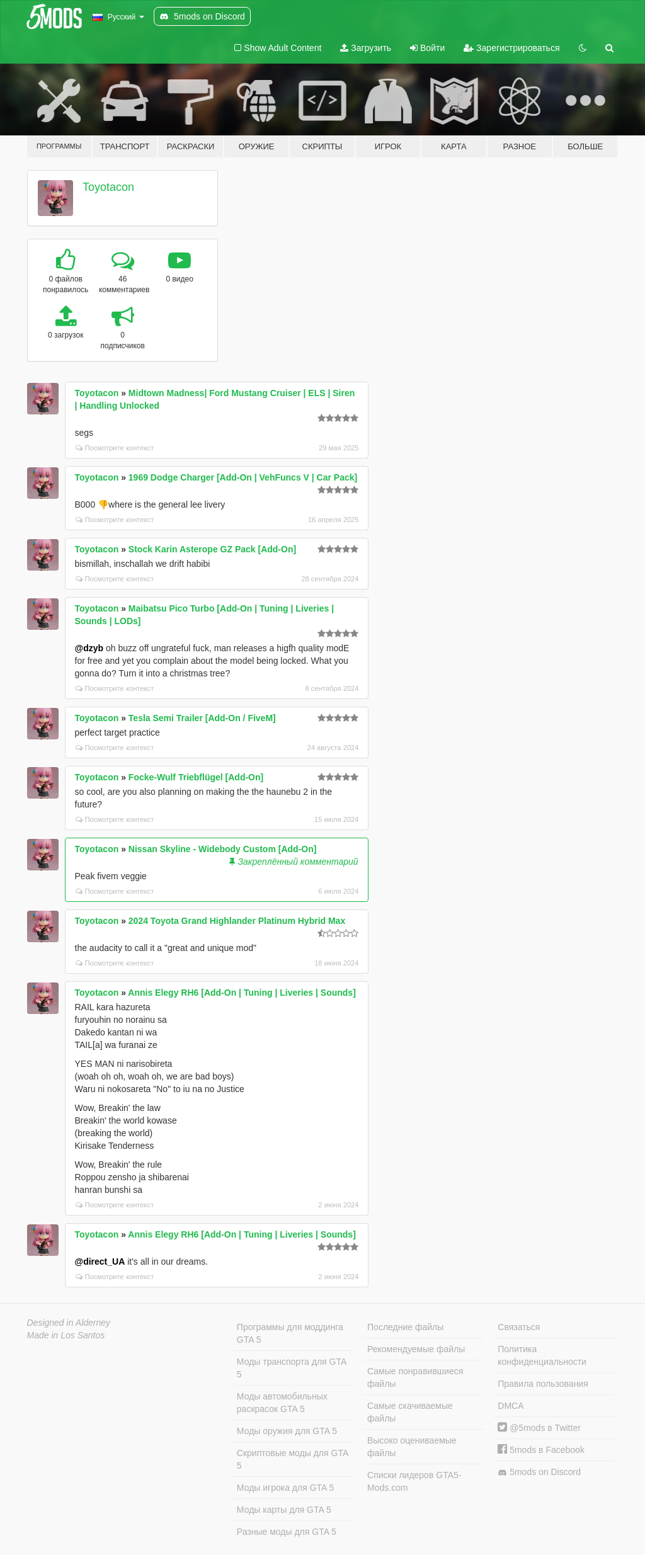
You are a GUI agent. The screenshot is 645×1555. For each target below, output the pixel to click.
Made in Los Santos (66, 1335)
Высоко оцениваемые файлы (412, 1446)
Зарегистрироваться (511, 48)
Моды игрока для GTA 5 (285, 1488)
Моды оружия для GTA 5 (287, 1431)
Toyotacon (108, 187)
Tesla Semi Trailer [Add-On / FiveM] (202, 718)
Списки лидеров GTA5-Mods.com (414, 1481)
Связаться (519, 1327)
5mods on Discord (539, 1472)
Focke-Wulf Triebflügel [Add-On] (195, 777)
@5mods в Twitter (539, 1427)
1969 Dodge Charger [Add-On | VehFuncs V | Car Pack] (242, 477)
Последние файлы (405, 1327)
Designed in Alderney (69, 1323)
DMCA (510, 1406)
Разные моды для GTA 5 (286, 1532)
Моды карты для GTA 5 (284, 1510)
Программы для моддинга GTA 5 (290, 1333)
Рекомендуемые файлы (416, 1349)
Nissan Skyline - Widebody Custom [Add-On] (222, 849)
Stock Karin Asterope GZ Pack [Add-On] (212, 549)
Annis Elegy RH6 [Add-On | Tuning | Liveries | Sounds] (242, 993)
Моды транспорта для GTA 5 (291, 1368)
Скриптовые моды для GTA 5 (292, 1459)
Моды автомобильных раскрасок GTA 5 (282, 1402)
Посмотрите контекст (115, 448)
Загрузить (365, 48)
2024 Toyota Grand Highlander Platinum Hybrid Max (236, 921)
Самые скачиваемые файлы (410, 1412)
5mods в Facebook (541, 1449)
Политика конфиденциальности (542, 1355)
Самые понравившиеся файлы (415, 1377)
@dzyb (89, 648)
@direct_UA (100, 1261)
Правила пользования (543, 1384)
